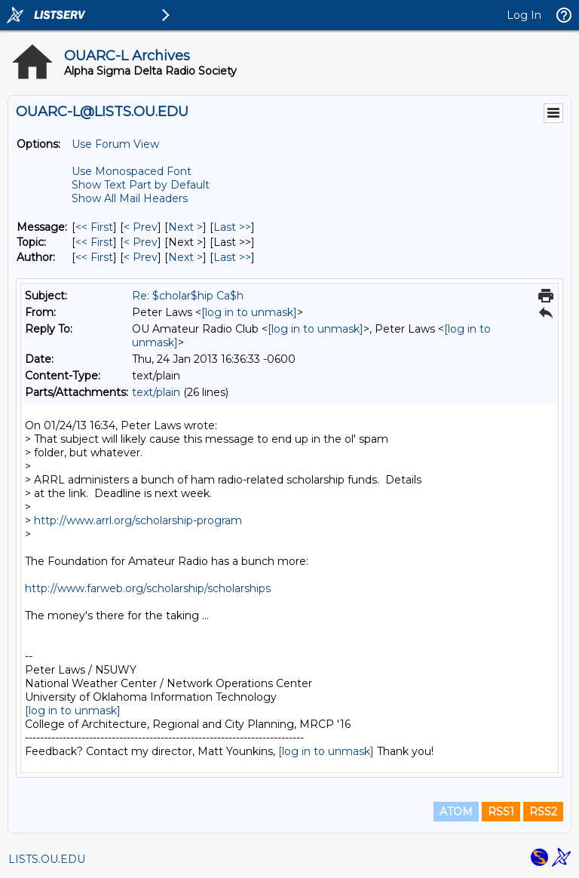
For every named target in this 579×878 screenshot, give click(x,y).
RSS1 (501, 811)
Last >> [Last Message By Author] (232, 257)
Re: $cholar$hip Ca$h (188, 295)
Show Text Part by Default (141, 185)
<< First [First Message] (94, 227)
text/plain (156, 392)
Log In (524, 15)
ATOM (456, 811)
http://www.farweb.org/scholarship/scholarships (148, 588)
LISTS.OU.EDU (46, 859)
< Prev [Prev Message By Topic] (141, 242)
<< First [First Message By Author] (94, 257)
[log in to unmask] (249, 312)
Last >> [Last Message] (232, 227)
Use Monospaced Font (131, 171)
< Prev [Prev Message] (141, 227)
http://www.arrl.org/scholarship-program (138, 520)
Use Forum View (115, 144)
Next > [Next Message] (185, 227)
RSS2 (543, 811)
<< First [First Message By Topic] (94, 242)
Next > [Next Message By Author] (185, 257)
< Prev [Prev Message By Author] (141, 257)
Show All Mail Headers (130, 198)
